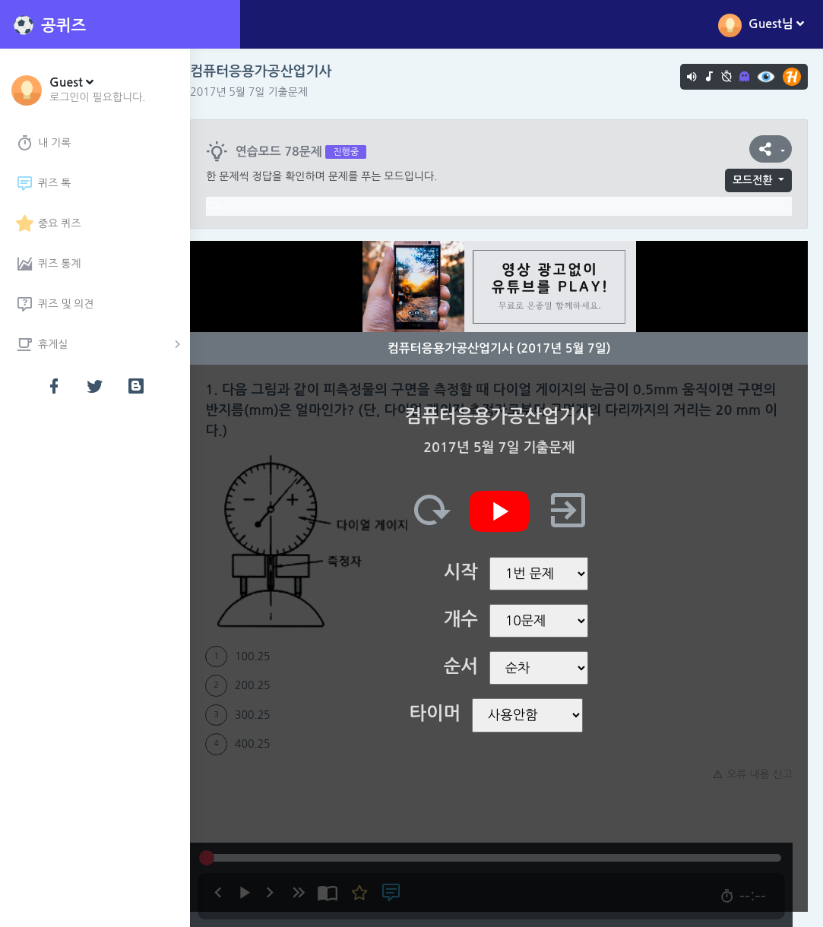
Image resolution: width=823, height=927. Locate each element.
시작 (468, 572)
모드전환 (753, 180)
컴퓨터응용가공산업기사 (276, 71)
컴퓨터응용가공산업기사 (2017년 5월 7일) (507, 348)
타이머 (442, 713)
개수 (468, 619)
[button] (97, 89)
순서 (468, 666)
